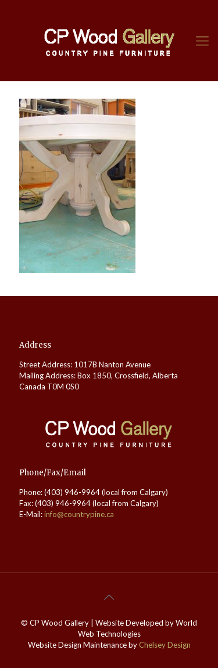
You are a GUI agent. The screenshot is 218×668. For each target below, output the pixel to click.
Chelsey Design (165, 644)
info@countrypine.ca (79, 514)
